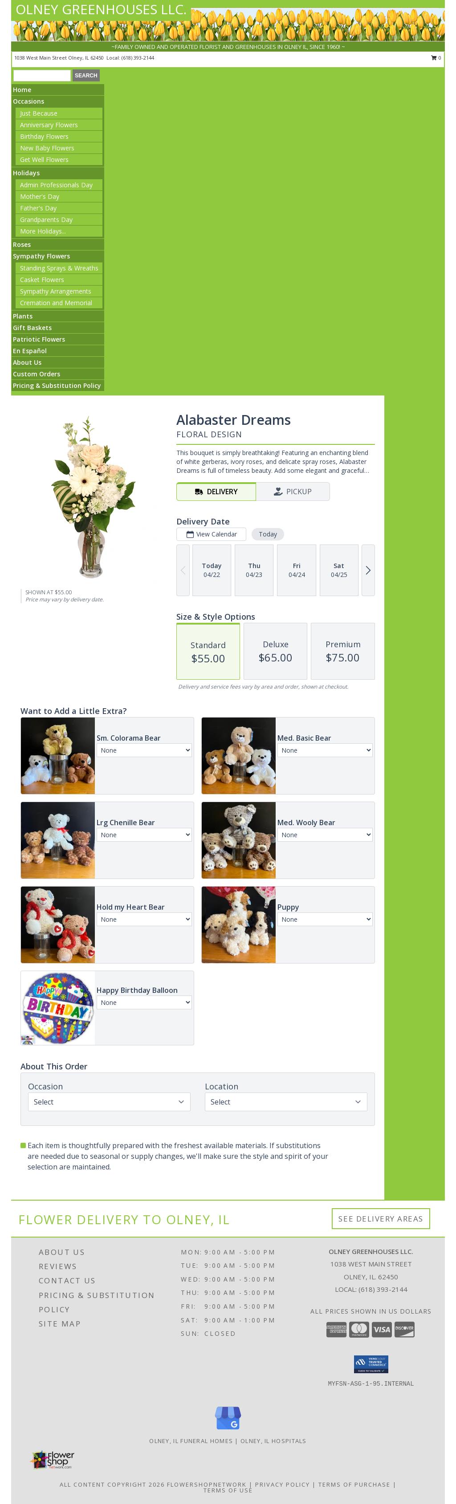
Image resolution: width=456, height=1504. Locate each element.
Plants (23, 316)
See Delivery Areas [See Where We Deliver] (380, 1219)
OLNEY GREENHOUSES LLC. (101, 9)
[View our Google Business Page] (228, 1430)
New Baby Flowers (47, 148)
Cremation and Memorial (56, 302)
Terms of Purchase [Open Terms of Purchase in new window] (354, 1484)
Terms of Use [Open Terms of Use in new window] (228, 1490)
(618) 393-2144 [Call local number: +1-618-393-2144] (138, 57)
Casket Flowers (42, 279)
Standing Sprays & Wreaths (59, 268)
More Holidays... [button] (43, 231)
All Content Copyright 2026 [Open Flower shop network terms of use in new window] (112, 1484)
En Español (30, 351)
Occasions (28, 101)
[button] (371, 1364)
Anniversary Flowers (49, 125)
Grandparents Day (46, 219)
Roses (22, 244)
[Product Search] (42, 75)
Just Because (38, 113)
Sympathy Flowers (41, 256)
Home (22, 89)
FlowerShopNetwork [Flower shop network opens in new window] (207, 1484)
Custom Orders (36, 374)
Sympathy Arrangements (55, 291)
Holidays (26, 173)
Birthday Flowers (44, 136)
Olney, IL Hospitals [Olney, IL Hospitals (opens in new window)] (273, 1441)
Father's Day (38, 208)
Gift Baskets (32, 327)
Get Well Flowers (44, 159)
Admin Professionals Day (56, 185)
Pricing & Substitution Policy (57, 385)
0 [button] (436, 57)
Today (268, 534)
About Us (27, 362)
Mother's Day (39, 196)
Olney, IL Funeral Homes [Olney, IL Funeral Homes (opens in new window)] (191, 1441)
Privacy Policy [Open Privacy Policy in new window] (282, 1484)
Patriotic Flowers (39, 339)
